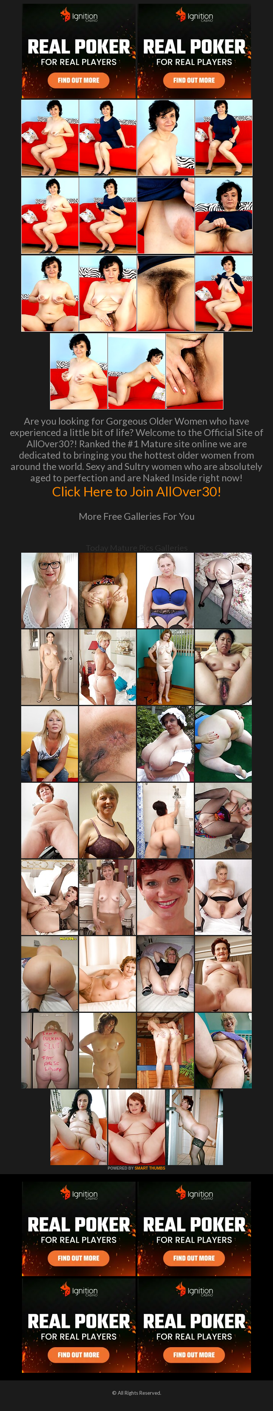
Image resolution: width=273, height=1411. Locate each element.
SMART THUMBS (149, 1168)
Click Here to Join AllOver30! (137, 491)
